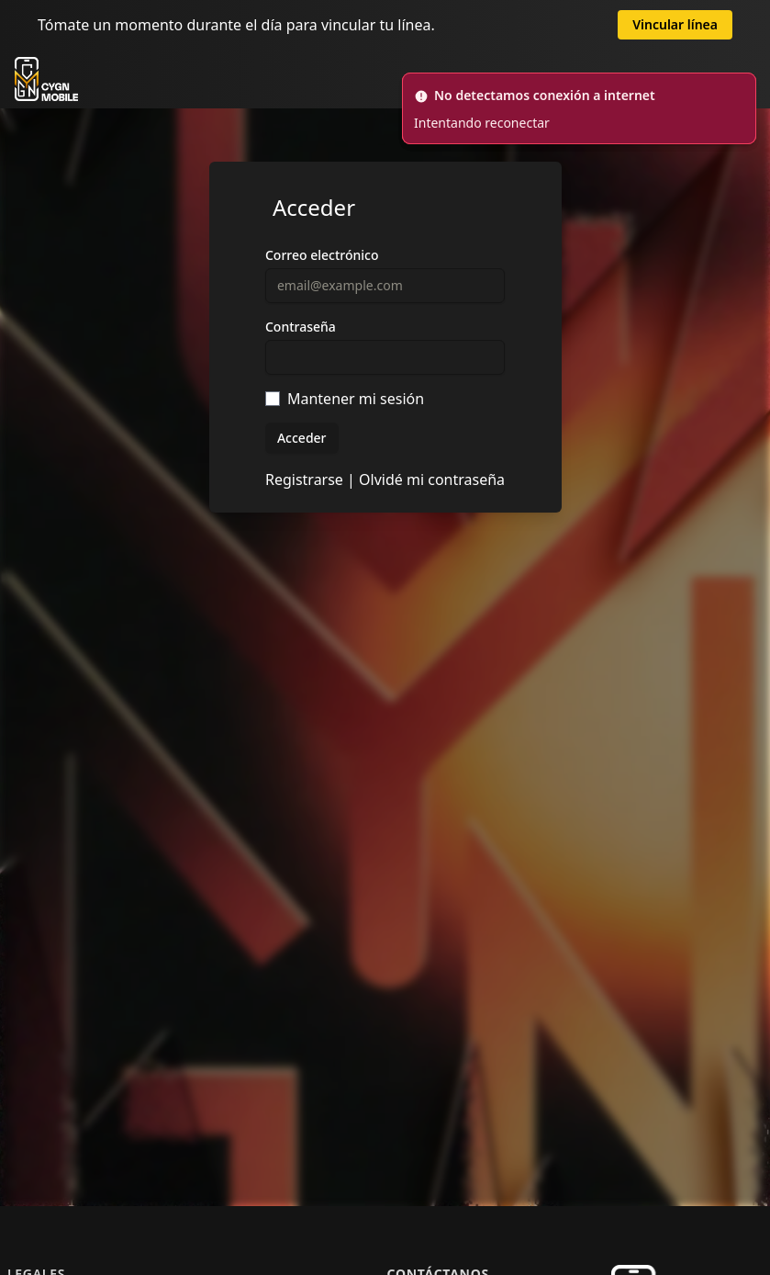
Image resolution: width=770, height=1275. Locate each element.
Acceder (302, 437)
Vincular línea (675, 24)
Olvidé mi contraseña (432, 479)
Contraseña (300, 326)
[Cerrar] (744, 84)
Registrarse (304, 479)
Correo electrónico (322, 255)
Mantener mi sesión (355, 399)
